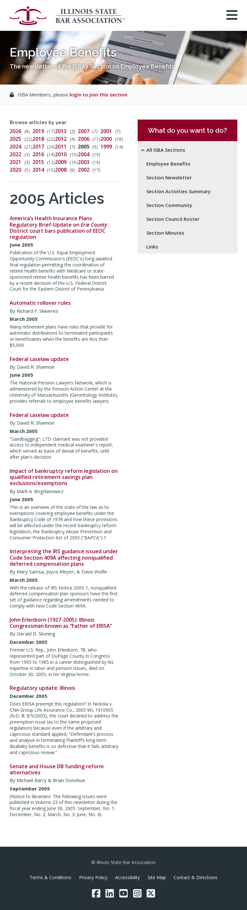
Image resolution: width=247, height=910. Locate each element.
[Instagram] (137, 893)
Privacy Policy (93, 877)
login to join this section (98, 94)
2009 (61, 162)
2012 (61, 138)
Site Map (157, 877)
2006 (83, 138)
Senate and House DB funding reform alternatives (57, 769)
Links (152, 246)
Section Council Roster (172, 219)
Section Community (169, 205)
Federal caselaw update (39, 359)
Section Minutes (165, 233)
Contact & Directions (195, 877)
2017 (38, 146)
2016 (38, 154)
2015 (38, 162)
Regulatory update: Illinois (42, 687)
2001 (106, 131)
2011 (61, 146)
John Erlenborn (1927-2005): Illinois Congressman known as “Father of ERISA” (61, 622)
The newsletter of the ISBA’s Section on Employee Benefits (92, 66)
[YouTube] (123, 893)
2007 (83, 131)
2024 (15, 146)
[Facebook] (96, 893)
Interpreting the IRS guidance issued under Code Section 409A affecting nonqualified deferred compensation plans (64, 557)
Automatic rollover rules (40, 302)
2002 (83, 169)
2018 (38, 138)
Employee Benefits (168, 163)
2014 (38, 169)
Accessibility (127, 877)
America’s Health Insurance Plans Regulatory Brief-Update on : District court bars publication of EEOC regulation (59, 227)
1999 (106, 146)
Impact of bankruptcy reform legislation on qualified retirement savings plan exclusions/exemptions (64, 477)
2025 (15, 138)
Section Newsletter (169, 177)
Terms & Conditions (50, 877)
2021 (15, 162)
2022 (15, 154)
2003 (83, 162)
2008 (61, 169)
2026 (15, 131)
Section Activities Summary (178, 191)
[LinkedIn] (109, 893)
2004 (83, 154)
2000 (106, 138)
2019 (38, 131)
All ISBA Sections (165, 150)
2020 (15, 169)
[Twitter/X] (151, 893)
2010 (61, 154)
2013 (61, 131)
